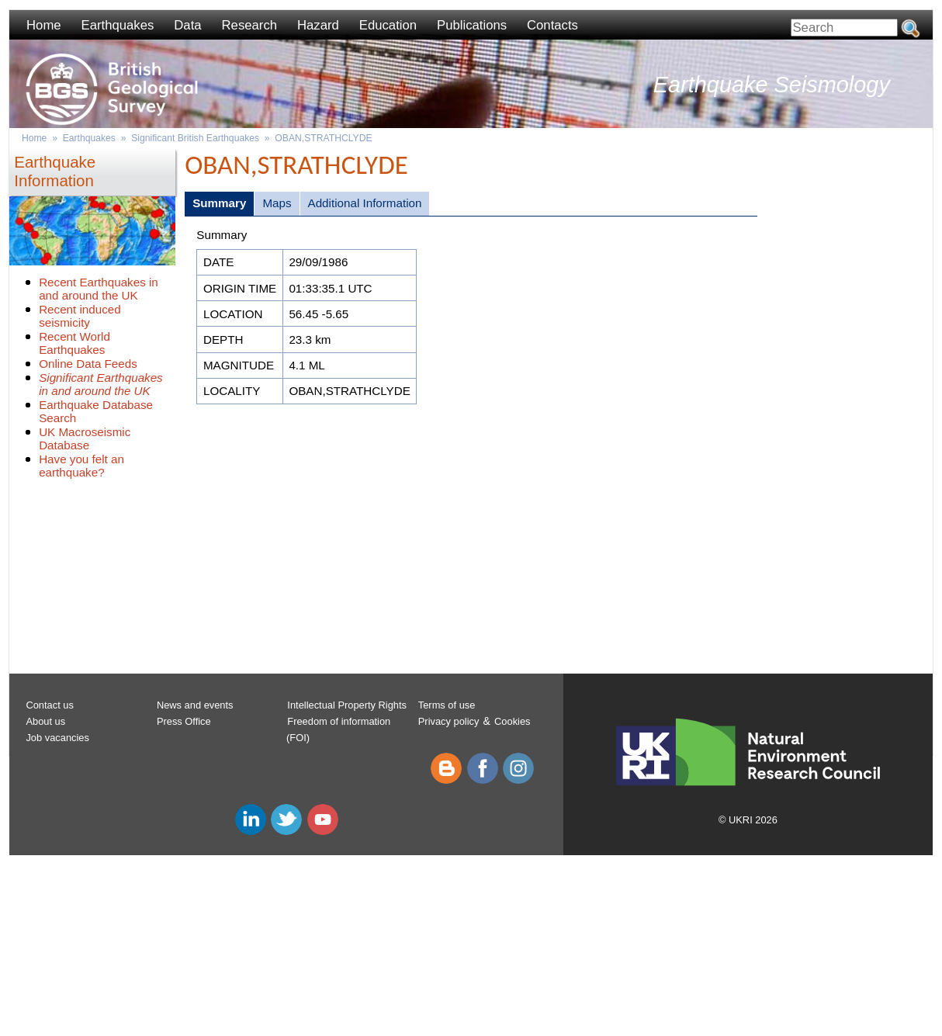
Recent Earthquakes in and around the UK (98, 288)
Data (187, 25)
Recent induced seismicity (80, 316)
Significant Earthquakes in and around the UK (101, 384)
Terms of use (447, 705)
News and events (195, 705)
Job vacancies (57, 737)
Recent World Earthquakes (74, 343)
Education (388, 25)
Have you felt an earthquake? (81, 465)
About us (45, 721)
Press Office (184, 721)
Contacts (552, 25)
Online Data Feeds (88, 363)
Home (43, 25)
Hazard (318, 25)
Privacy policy (449, 721)
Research (250, 25)
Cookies (512, 721)
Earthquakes (117, 25)
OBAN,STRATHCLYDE (323, 138)
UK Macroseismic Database (84, 438)
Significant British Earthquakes (195, 138)
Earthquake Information (54, 171)
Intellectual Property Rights (347, 705)
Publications (472, 25)
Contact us (49, 705)
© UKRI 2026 (748, 820)
